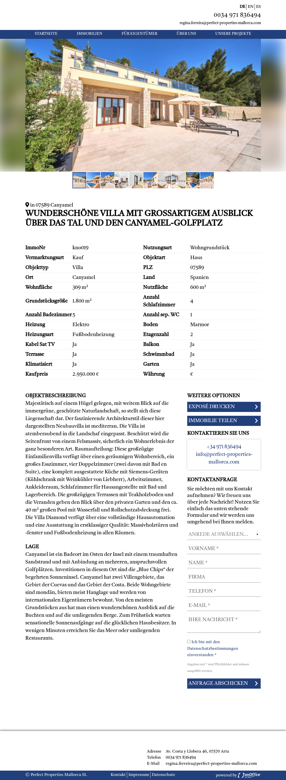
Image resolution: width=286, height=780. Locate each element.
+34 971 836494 (224, 447)
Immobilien (89, 34)
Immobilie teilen (212, 420)
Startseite (46, 34)
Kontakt (118, 775)
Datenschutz (163, 775)
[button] (256, 43)
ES (258, 7)
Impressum (138, 775)
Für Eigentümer (139, 34)
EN (251, 7)
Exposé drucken (211, 406)
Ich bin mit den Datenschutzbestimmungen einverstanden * (212, 648)
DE (242, 7)
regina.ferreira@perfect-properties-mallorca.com (220, 23)
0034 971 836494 (237, 15)
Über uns (186, 34)
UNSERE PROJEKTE (233, 34)
